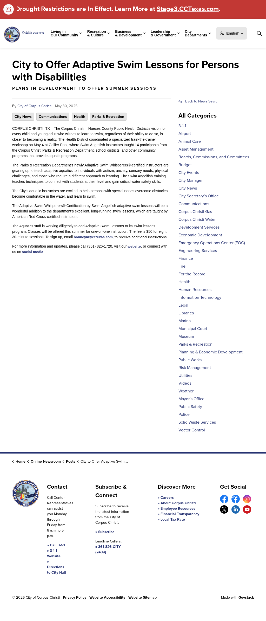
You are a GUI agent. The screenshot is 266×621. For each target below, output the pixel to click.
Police (184, 414)
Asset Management (196, 149)
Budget (185, 165)
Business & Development (128, 33)
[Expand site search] (259, 33)
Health (79, 116)
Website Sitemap (142, 597)
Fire (181, 266)
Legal (183, 305)
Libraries (186, 313)
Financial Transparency (180, 514)
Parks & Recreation (108, 116)
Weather (186, 391)
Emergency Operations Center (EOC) (211, 243)
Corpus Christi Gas (195, 212)
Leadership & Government (163, 33)
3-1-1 (182, 126)
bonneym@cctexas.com (93, 237)
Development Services (199, 227)
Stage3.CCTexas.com (188, 9)
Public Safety (190, 407)
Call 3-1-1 (57, 545)
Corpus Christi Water (197, 219)
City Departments (196, 33)
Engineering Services (197, 251)
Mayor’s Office (191, 399)
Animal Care (189, 141)
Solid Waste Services (197, 422)
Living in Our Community (64, 33)
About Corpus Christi (178, 503)
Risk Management (194, 368)
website (134, 246)
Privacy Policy (74, 597)
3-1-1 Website (54, 553)
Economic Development (200, 235)
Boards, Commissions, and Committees (213, 157)
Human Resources (194, 290)
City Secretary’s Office (198, 196)
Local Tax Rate (173, 519)
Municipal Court (192, 329)
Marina (184, 321)
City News (23, 116)
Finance (185, 258)
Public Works (190, 360)
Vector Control (191, 430)
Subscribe (106, 532)
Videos (184, 383)
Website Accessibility (107, 597)
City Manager (190, 180)
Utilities (185, 375)
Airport (184, 134)
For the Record (191, 274)
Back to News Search (202, 101)
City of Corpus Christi (34, 106)
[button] (232, 33)
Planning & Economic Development (210, 352)
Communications (53, 116)
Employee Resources (178, 508)
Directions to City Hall (56, 569)
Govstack (246, 597)
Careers (167, 497)
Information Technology (199, 297)
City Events (188, 173)
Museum (186, 336)
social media (32, 252)
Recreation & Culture (96, 33)
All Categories (197, 115)
